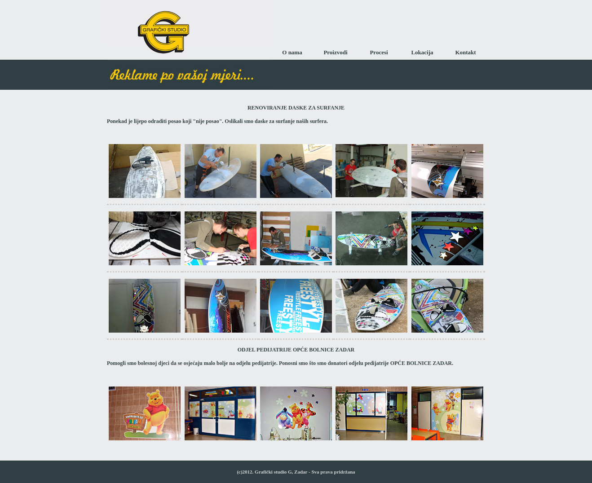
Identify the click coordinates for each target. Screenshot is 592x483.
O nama (292, 52)
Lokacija (422, 52)
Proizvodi (335, 52)
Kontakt (465, 52)
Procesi (379, 52)
